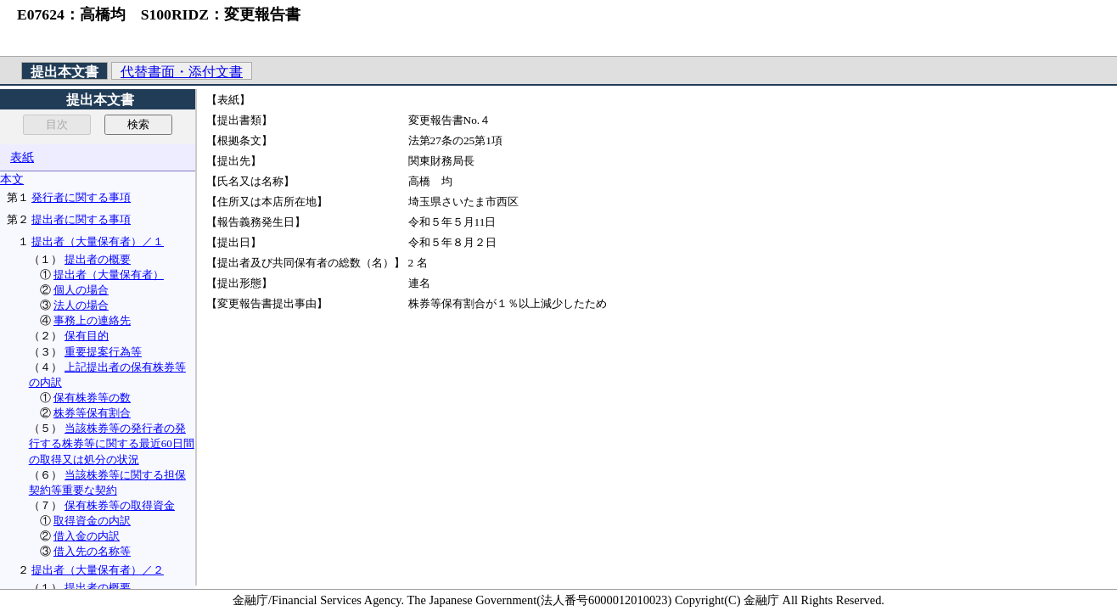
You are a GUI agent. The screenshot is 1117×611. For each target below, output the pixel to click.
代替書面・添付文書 (182, 71)
